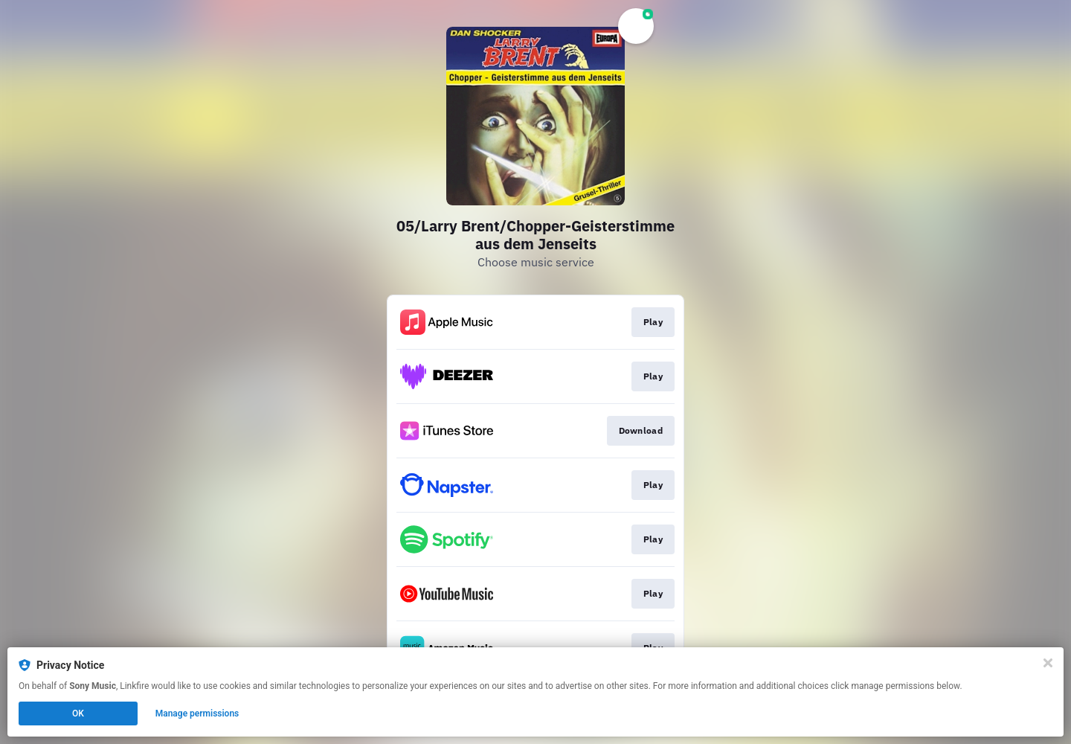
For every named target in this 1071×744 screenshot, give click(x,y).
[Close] (1048, 663)
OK (78, 713)
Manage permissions (197, 713)
